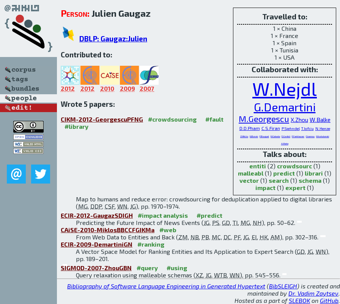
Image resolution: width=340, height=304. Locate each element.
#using (177, 267)
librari (314, 173)
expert (295, 187)
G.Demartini (285, 107)
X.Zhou (299, 119)
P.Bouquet (264, 136)
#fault (214, 119)
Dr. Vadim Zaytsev (313, 293)
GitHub (329, 300)
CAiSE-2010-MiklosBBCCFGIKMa (107, 229)
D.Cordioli (286, 136)
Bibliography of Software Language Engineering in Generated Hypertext (166, 286)
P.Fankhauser (298, 136)
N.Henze (322, 128)
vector (249, 180)
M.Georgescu (264, 119)
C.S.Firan (270, 128)
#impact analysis (163, 215)
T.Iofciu (307, 128)
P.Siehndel (291, 128)
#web (167, 229)
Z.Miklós (244, 136)
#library (76, 126)
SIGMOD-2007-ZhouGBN (96, 267)
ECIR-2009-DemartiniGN (96, 244)
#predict (209, 215)
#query (147, 267)
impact (265, 187)
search (279, 180)
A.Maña (284, 143)
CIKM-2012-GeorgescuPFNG (102, 119)
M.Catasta (275, 136)
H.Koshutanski (322, 136)
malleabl (250, 173)
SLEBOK (299, 300)
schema (310, 180)
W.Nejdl (284, 89)
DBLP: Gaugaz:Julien (113, 38)
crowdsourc (294, 165)
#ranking (150, 244)
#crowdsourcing (172, 119)
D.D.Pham (249, 128)
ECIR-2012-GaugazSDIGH (97, 215)
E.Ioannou (310, 136)
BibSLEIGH (283, 286)
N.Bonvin (254, 136)
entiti (257, 165)
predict (284, 173)
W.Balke (320, 119)
